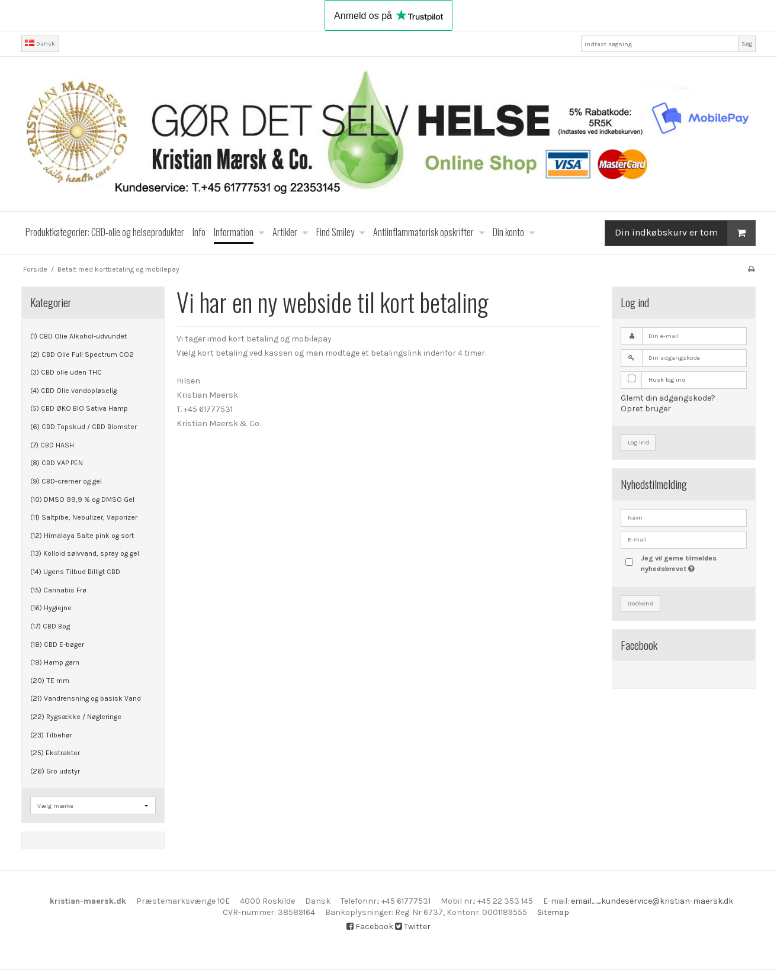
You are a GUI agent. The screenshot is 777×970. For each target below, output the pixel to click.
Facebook (369, 926)
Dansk (40, 43)
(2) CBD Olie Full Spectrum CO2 (82, 354)
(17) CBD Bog (50, 626)
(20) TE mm (49, 680)
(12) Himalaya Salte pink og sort (82, 535)
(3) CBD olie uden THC (66, 372)
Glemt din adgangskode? (668, 398)
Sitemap (553, 912)
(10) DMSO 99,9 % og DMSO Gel (82, 499)
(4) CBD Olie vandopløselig (73, 390)
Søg (746, 43)
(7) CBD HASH (52, 445)
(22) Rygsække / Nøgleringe (75, 717)
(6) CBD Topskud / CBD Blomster (83, 427)
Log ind (638, 442)
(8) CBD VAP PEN (56, 463)
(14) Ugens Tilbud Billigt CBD (75, 572)
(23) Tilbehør (51, 735)
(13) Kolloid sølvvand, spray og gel (84, 553)
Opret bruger (646, 409)
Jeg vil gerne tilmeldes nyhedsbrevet (693, 563)
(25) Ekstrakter (55, 753)
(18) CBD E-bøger (57, 644)
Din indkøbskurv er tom (685, 233)
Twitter (413, 926)
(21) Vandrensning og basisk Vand (85, 698)
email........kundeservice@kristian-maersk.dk (652, 901)
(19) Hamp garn (54, 662)
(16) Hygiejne (51, 608)
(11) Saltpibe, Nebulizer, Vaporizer (83, 517)
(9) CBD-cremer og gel (66, 481)
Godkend (641, 603)
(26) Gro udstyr (55, 771)
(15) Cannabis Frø (58, 590)
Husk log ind (667, 380)
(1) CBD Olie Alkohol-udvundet (78, 336)
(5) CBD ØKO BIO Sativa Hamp (79, 408)
